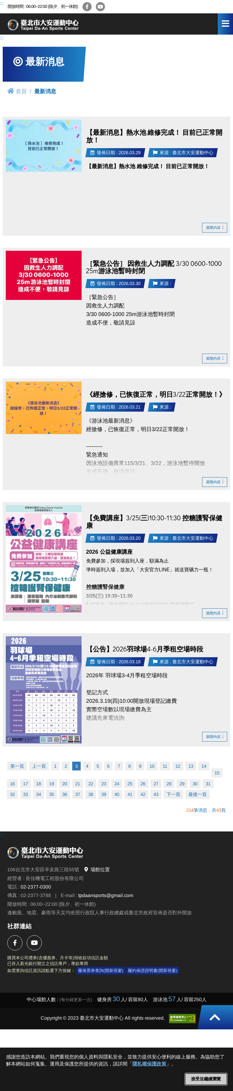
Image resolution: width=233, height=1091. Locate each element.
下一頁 (173, 794)
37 (77, 794)
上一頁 (39, 766)
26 (142, 783)
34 (38, 794)
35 (51, 794)
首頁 (17, 91)
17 (25, 783)
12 (177, 766)
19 (51, 783)
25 (129, 783)
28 (169, 783)
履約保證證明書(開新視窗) (152, 970)
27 (156, 783)
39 (103, 794)
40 (116, 794)
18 (38, 783)
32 (12, 794)
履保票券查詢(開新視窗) (100, 970)
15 (216, 772)
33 (25, 794)
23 (103, 783)
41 (129, 794)
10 (152, 766)
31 (208, 783)
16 (12, 783)
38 (90, 794)
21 (77, 783)
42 (142, 794)
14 (203, 766)
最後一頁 (197, 794)
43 (156, 794)
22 (90, 783)
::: (2, 3)
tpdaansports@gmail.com (105, 895)
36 (64, 794)
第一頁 (17, 766)
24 (116, 783)
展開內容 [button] (214, 227)
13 (190, 766)
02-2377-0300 (36, 886)
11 (165, 766)
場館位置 (96, 869)
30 (195, 783)
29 (182, 783)
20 (64, 783)
